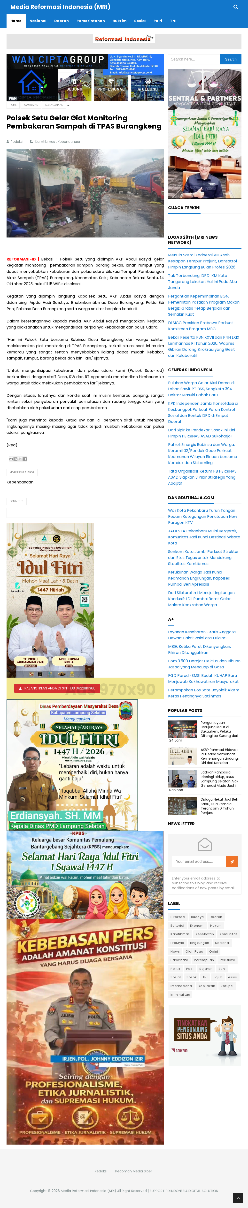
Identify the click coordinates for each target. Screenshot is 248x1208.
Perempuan (204, 960)
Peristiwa (227, 960)
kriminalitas (180, 994)
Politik (175, 968)
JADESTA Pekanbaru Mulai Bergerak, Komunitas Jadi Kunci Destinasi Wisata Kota (204, 537)
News (175, 951)
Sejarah (206, 968)
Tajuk (217, 977)
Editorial (177, 925)
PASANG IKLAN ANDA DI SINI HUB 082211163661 (60, 688)
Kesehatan (205, 934)
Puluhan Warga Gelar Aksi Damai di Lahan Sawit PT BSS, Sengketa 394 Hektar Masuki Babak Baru (201, 389)
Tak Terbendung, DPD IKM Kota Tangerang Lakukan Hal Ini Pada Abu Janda (202, 282)
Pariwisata (179, 960)
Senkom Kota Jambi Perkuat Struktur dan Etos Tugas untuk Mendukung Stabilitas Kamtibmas (203, 557)
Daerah (216, 917)
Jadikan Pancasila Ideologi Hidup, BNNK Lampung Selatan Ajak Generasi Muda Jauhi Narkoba (203, 781)
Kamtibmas (45, 141)
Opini (213, 951)
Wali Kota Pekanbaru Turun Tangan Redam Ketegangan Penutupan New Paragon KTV (202, 516)
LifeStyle (177, 942)
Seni (222, 968)
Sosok (191, 977)
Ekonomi (197, 925)
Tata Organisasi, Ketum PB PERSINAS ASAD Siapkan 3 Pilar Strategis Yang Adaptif (202, 477)
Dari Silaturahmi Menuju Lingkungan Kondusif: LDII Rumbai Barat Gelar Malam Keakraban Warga (201, 599)
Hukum (216, 925)
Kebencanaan (70, 141)
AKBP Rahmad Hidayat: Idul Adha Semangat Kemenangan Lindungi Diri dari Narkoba (220, 756)
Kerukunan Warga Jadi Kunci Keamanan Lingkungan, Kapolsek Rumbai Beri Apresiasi (199, 578)
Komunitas (229, 934)
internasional (181, 986)
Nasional (222, 942)
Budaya (197, 917)
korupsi (227, 986)
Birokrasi (177, 917)
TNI (205, 977)
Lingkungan (199, 942)
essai (232, 977)
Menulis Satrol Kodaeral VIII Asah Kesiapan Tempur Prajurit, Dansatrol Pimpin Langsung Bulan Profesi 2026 (202, 261)
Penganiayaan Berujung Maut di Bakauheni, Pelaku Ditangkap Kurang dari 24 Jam (203, 731)
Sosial (175, 977)
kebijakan (207, 986)
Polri (190, 968)
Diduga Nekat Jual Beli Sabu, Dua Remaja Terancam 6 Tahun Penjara (219, 806)
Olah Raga (194, 951)
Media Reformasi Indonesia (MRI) (88, 1190)
